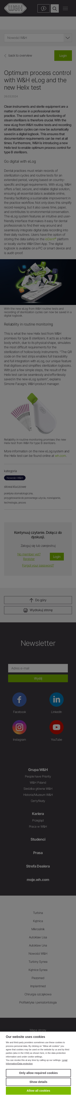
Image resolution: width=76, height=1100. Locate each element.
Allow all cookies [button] (38, 1090)
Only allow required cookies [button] (38, 1073)
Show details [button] (38, 1082)
